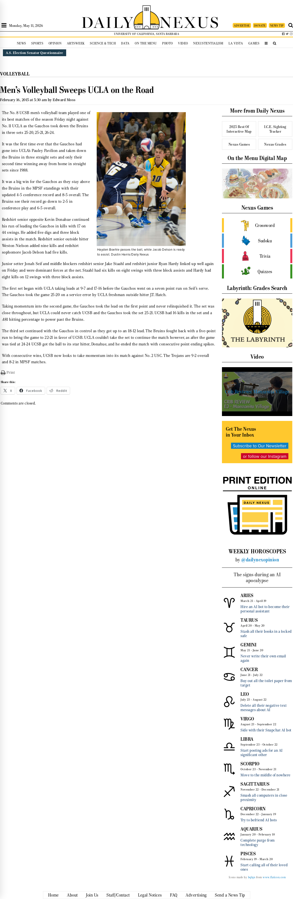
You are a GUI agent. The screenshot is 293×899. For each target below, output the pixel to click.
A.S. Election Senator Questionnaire (34, 53)
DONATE (260, 25)
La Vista (236, 43)
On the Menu (146, 43)
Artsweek (76, 43)
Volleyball (15, 74)
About (72, 895)
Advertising (196, 895)
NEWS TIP (277, 25)
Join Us (92, 895)
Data (125, 43)
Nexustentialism (208, 43)
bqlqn (251, 877)
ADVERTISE (242, 25)
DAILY (107, 21)
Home (53, 895)
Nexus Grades (275, 144)
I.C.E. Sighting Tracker (275, 129)
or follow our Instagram (264, 456)
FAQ (174, 895)
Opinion (55, 43)
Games (254, 43)
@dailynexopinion (260, 560)
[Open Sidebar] (4, 25)
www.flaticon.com (274, 877)
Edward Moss (64, 99)
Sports (37, 43)
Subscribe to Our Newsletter (259, 446)
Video (183, 43)
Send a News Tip (230, 895)
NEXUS (189, 21)
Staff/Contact (118, 895)
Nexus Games (239, 144)
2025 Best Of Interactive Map (239, 129)
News (21, 43)
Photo (167, 43)
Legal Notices (150, 895)
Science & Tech (103, 43)
